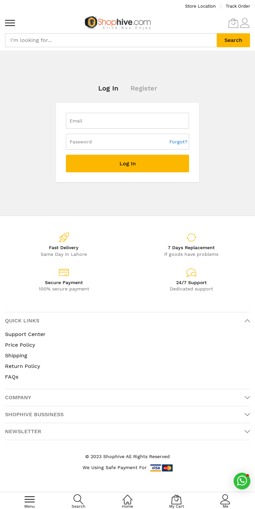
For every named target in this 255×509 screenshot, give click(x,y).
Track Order (238, 6)
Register (143, 88)
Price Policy (20, 345)
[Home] (127, 496)
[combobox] (111, 40)
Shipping (16, 355)
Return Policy (22, 366)
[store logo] (118, 23)
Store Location (200, 6)
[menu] (10, 23)
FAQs (11, 377)
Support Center (25, 334)
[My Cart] (233, 23)
